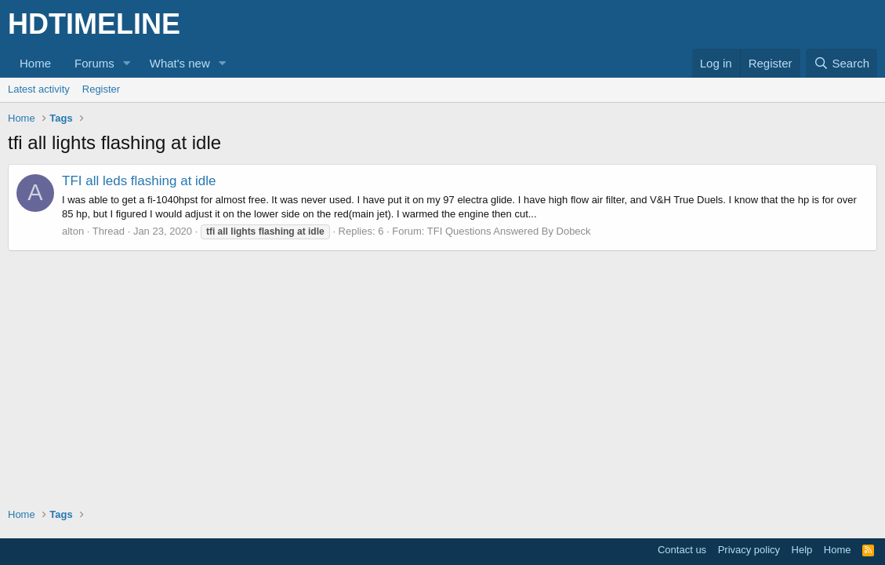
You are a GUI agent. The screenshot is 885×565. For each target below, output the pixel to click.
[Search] (841, 63)
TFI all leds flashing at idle (139, 180)
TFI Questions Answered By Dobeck (509, 231)
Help (802, 550)
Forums (94, 63)
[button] (127, 63)
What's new (180, 63)
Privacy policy (749, 550)
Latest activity (39, 89)
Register (101, 89)
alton (73, 231)
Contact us (682, 550)
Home (35, 63)
